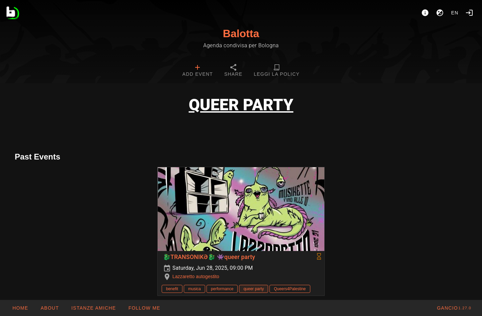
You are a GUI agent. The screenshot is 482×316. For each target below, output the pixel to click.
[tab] (197, 71)
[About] (425, 12)
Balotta (241, 33)
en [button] (455, 12)
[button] (93, 308)
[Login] (469, 12)
